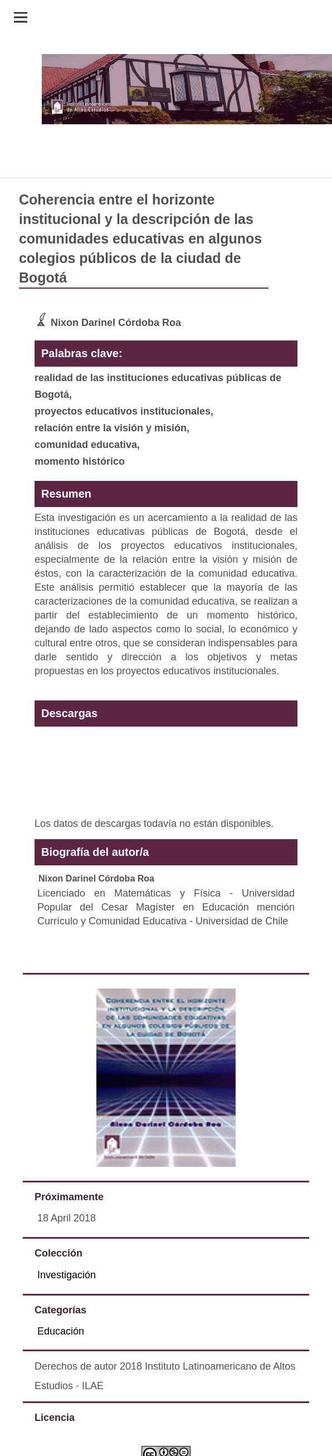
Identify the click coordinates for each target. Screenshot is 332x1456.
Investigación (66, 1274)
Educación (60, 1331)
